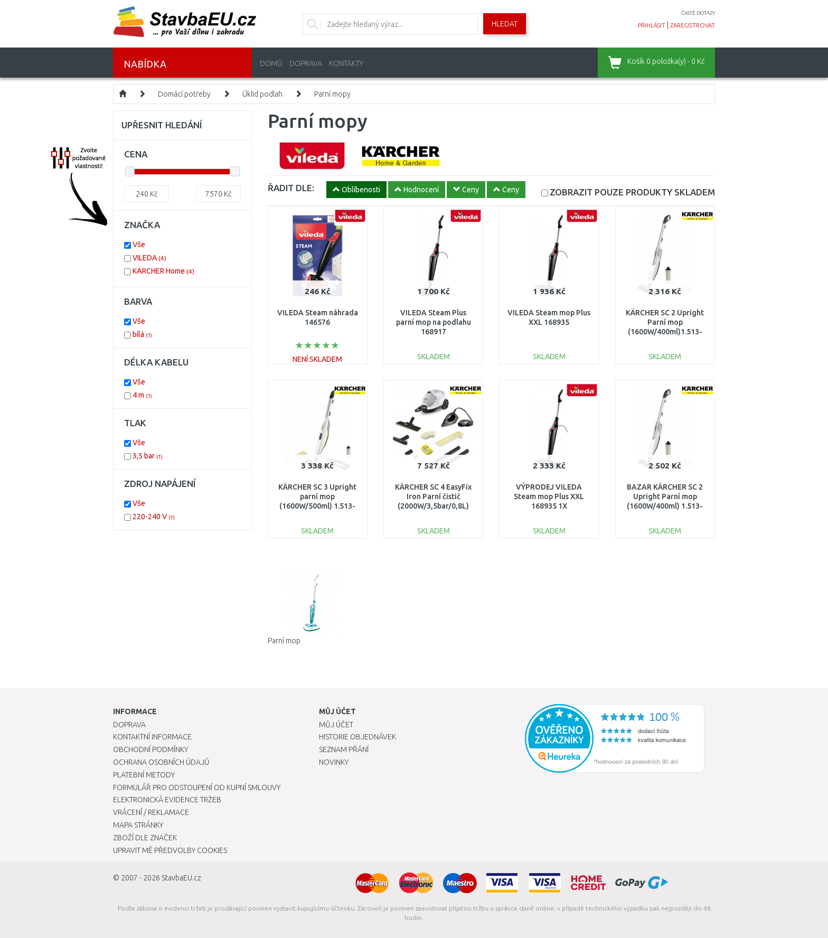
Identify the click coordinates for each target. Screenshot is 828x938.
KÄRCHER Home (163, 271)
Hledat (505, 24)
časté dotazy (698, 13)
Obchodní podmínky (150, 749)
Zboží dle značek (145, 837)
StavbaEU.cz (181, 878)
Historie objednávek (357, 737)
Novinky (334, 762)
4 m (142, 395)
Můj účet (336, 724)
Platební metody (144, 775)
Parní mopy (332, 94)
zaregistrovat (692, 25)
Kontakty (346, 63)
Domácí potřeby (184, 94)
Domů (271, 63)
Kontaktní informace (152, 737)
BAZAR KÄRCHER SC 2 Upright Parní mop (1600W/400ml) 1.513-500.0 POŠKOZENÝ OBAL (665, 506)
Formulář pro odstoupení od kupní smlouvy (196, 787)
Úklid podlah (262, 94)
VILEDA (149, 258)
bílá (142, 334)
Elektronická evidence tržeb (167, 799)
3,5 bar (148, 456)
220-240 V (154, 516)
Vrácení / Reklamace (151, 812)
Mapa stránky (138, 825)
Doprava (305, 63)
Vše (139, 244)
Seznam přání (344, 749)
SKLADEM (632, 192)
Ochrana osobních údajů (161, 762)
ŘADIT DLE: (291, 188)
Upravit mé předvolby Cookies (170, 850)
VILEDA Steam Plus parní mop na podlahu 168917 (433, 322)
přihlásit (651, 25)
